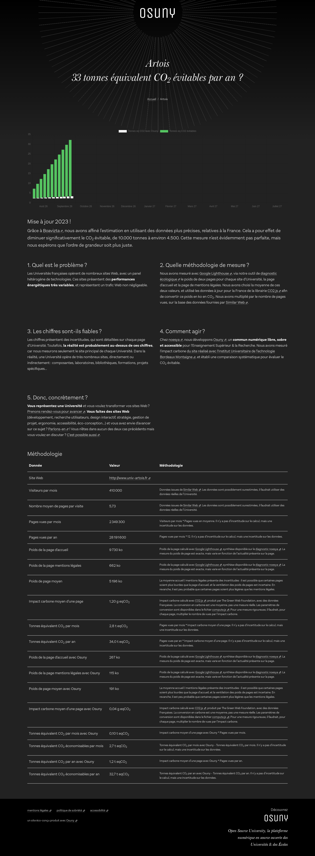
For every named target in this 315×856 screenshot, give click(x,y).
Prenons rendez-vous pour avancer (54, 411)
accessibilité (97, 810)
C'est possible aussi (82, 434)
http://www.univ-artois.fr (128, 478)
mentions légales (37, 810)
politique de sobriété (69, 810)
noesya (174, 339)
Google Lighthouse (214, 273)
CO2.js (273, 290)
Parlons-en (56, 429)
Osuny (218, 339)
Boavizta (51, 231)
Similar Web (235, 302)
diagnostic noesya (267, 549)
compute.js (219, 610)
